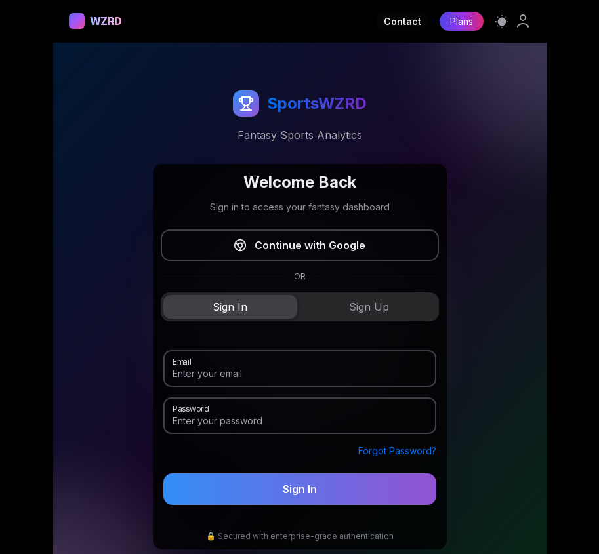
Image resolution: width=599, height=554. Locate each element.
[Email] (300, 373)
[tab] (230, 307)
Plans (461, 21)
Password (191, 407)
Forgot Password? (397, 450)
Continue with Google (299, 245)
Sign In (300, 489)
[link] (523, 21)
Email (182, 360)
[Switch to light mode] (502, 21)
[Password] (300, 420)
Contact (402, 21)
